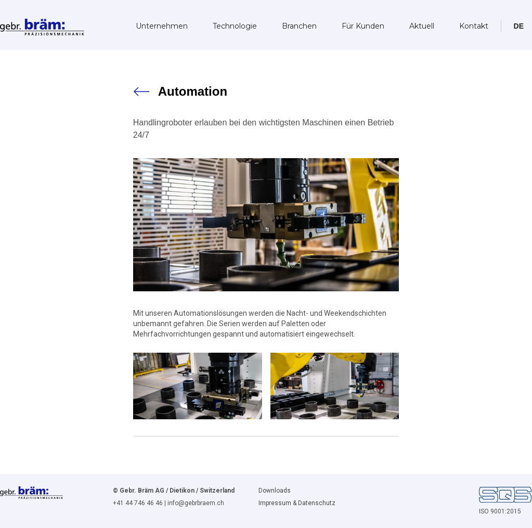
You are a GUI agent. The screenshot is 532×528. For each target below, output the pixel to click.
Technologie (235, 26)
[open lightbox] (197, 386)
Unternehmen (162, 26)
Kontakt (473, 26)
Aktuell (421, 26)
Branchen (299, 26)
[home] (42, 23)
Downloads (274, 490)
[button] (518, 26)
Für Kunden (363, 26)
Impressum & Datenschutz (296, 503)
